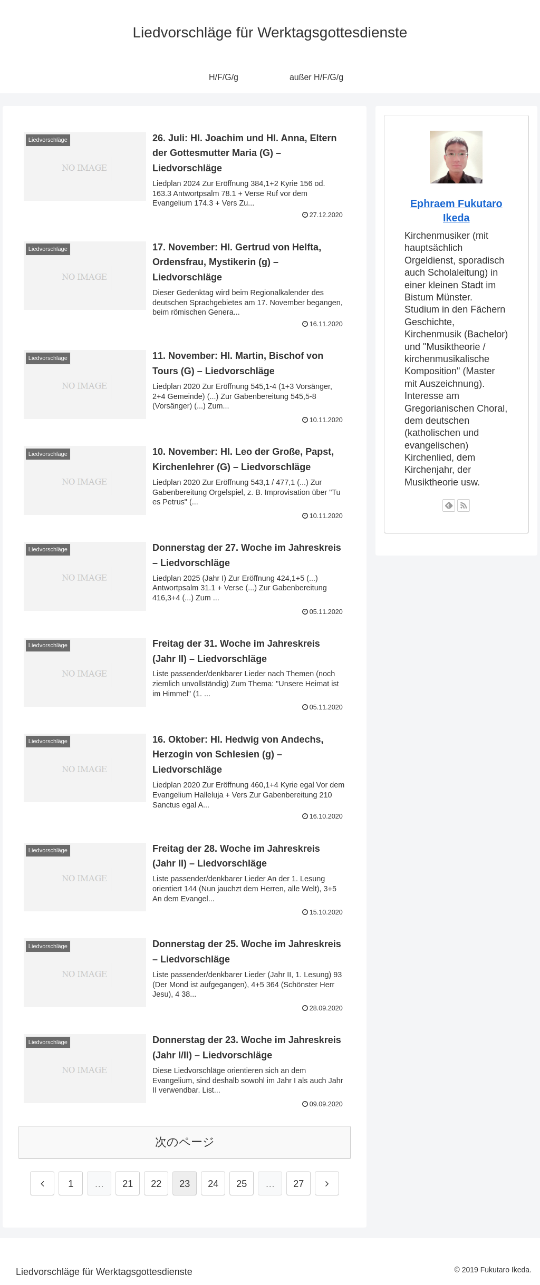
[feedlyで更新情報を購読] (448, 505)
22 (156, 1184)
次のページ (185, 1141)
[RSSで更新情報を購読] (463, 505)
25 (241, 1184)
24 (213, 1184)
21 (127, 1184)
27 (298, 1184)
